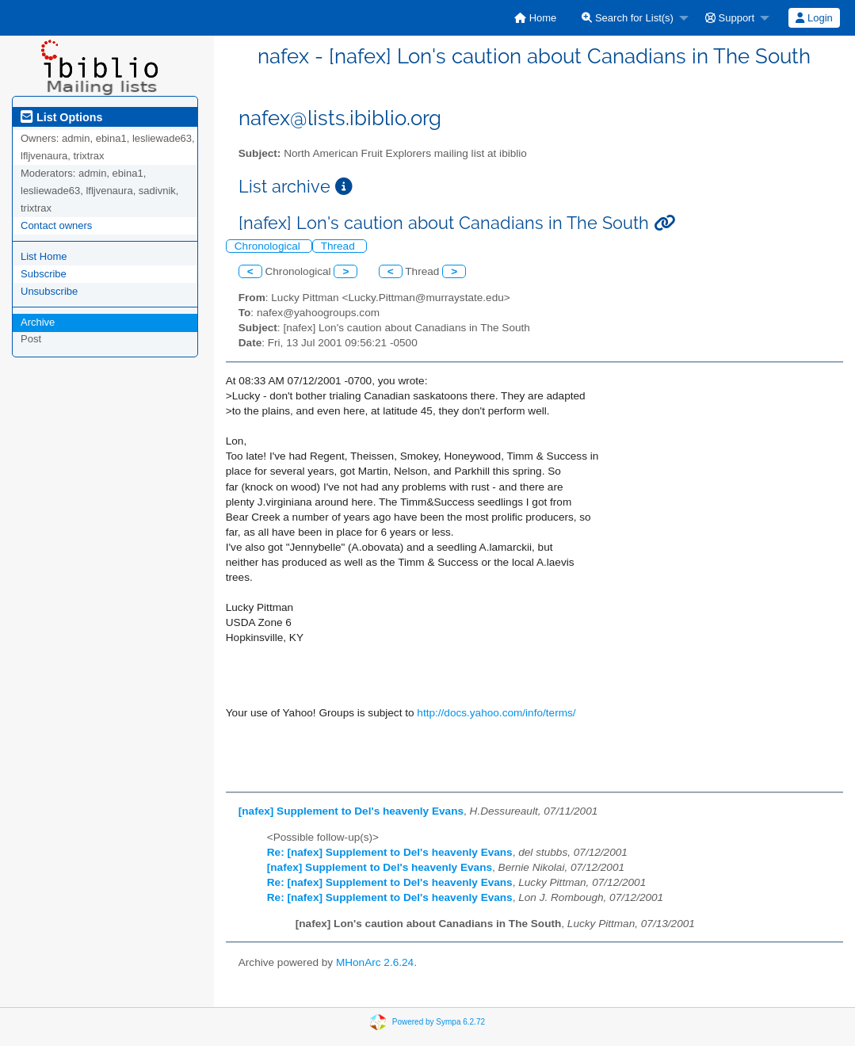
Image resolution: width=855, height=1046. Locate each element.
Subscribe (44, 274)
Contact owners (56, 225)
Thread (339, 246)
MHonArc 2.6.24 (375, 962)
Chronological (269, 246)
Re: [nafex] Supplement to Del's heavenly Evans (390, 852)
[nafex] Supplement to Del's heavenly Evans (351, 811)
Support (729, 18)
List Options (61, 117)
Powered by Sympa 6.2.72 (438, 1021)
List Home (44, 256)
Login (814, 18)
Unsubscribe (49, 291)
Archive (38, 322)
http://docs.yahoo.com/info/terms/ (496, 713)
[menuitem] (535, 18)
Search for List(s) (628, 18)
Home (535, 18)
